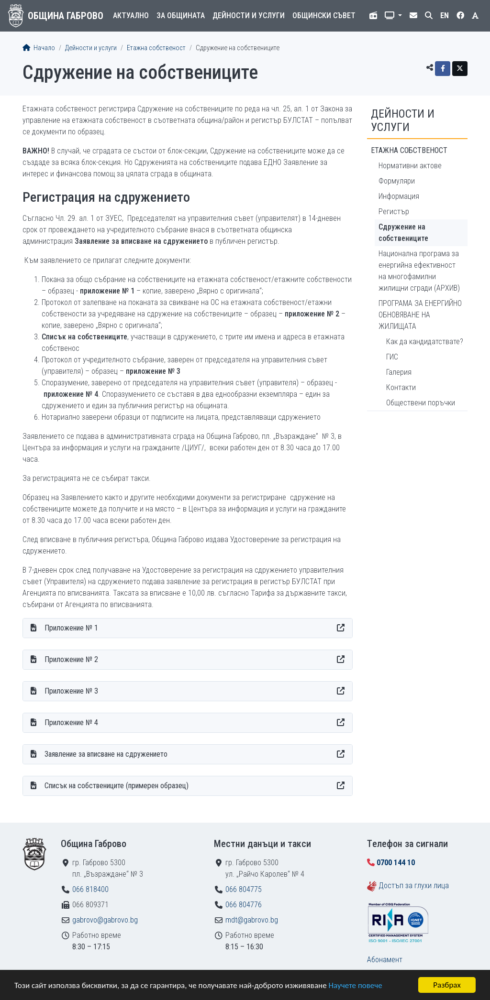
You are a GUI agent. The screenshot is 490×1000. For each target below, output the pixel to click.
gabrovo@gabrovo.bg (105, 919)
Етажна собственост (156, 48)
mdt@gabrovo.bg (251, 919)
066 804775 (243, 889)
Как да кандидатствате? (424, 341)
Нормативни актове (410, 165)
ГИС (392, 356)
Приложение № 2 (71, 659)
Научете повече (355, 985)
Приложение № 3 (71, 691)
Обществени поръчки (420, 402)
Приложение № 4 (71, 722)
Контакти (401, 387)
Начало (38, 48)
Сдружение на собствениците (403, 232)
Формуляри (397, 180)
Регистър (394, 211)
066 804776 (243, 904)
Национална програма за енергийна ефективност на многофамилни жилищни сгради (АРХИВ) (419, 271)
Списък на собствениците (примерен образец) (117, 785)
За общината (180, 15)
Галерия (399, 372)
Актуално (131, 15)
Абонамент (384, 959)
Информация (399, 196)
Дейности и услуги (248, 15)
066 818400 (90, 889)
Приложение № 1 (71, 627)
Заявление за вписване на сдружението (106, 754)
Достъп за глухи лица (414, 885)
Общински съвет (324, 15)
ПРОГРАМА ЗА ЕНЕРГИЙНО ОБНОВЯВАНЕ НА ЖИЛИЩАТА (420, 315)
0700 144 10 (396, 862)
